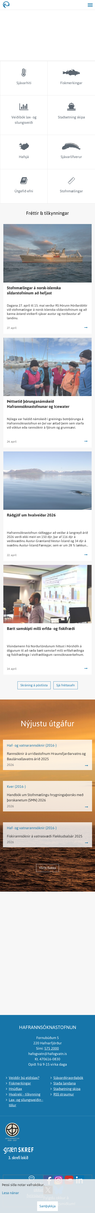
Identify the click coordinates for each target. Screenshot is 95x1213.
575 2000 (51, 1048)
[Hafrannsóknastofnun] (8, 5)
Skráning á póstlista (34, 685)
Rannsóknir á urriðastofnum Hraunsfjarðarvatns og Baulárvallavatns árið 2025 (46, 756)
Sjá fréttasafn (65, 685)
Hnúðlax (15, 1089)
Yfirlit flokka (47, 868)
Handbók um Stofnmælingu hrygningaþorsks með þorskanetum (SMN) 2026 (45, 797)
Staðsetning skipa (66, 1089)
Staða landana (64, 1083)
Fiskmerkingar (20, 1083)
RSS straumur (63, 1094)
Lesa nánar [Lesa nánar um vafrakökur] (10, 1193)
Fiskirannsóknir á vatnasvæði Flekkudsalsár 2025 (44, 836)
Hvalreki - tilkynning (24, 1094)
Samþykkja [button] (47, 1206)
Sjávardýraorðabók (68, 1078)
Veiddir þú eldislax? (24, 1078)
